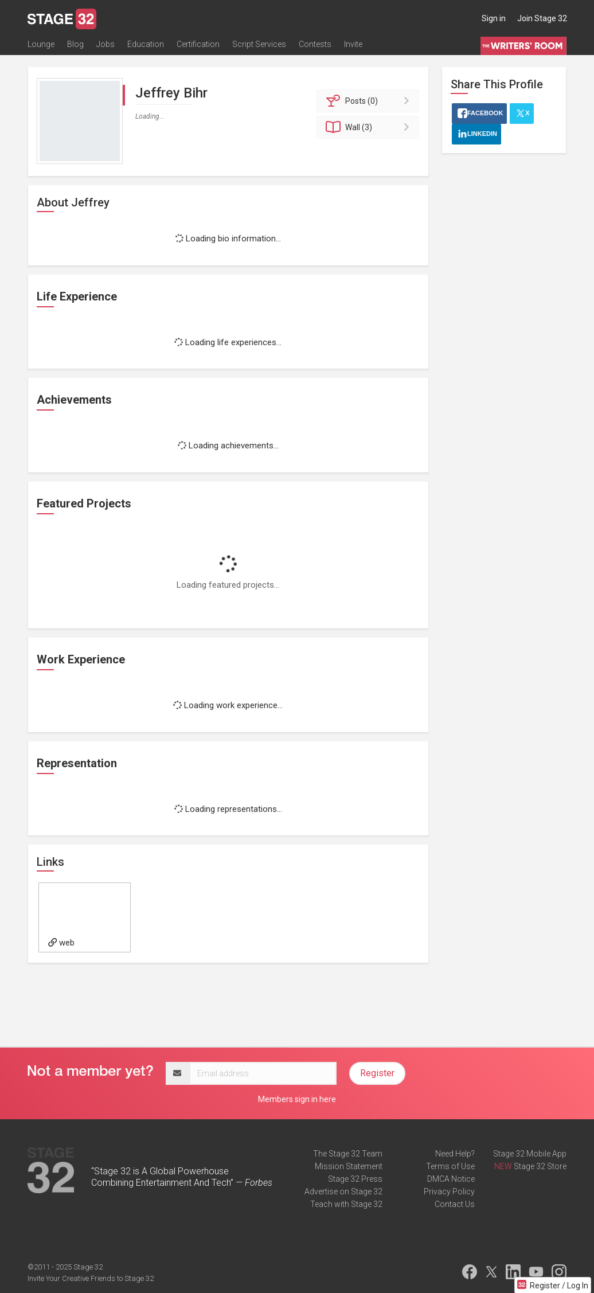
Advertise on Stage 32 (343, 1191)
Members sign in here (297, 1099)
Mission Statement (348, 1166)
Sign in (494, 18)
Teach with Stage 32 (346, 1204)
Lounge (41, 44)
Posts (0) (369, 101)
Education (145, 44)
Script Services (259, 44)
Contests (315, 44)
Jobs (105, 44)
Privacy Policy (449, 1191)
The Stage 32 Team (347, 1153)
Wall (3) (369, 127)
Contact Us (455, 1204)
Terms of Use (450, 1166)
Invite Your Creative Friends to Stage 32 (91, 1278)
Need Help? (455, 1153)
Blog (75, 44)
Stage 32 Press (355, 1178)
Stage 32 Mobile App (529, 1153)
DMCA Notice (451, 1178)
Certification (198, 44)
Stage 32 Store (540, 1166)
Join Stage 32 (542, 18)
